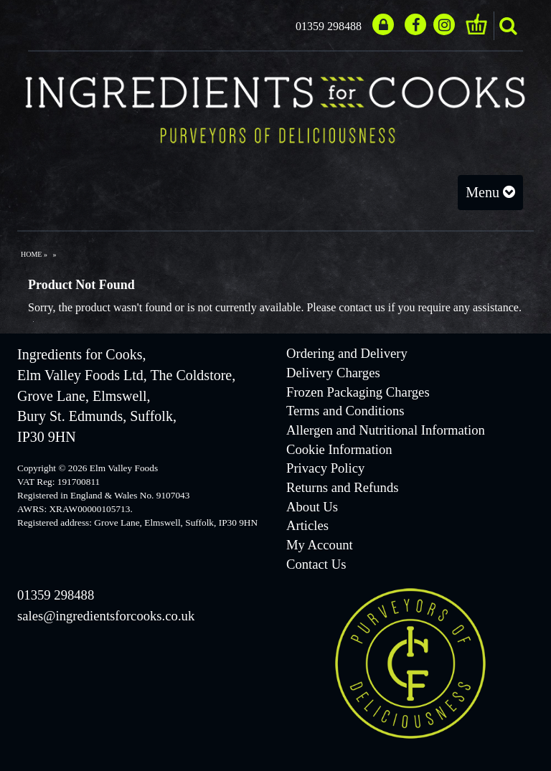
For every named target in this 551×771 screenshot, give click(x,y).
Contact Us (316, 564)
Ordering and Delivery (347, 353)
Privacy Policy (325, 468)
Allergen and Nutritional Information (385, 429)
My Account (319, 544)
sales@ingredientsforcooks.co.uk (105, 615)
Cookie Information (339, 449)
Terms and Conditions (345, 410)
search (508, 25)
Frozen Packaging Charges (358, 391)
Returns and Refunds (342, 487)
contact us (362, 307)
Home (31, 254)
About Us (312, 506)
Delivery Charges (333, 372)
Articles (307, 525)
